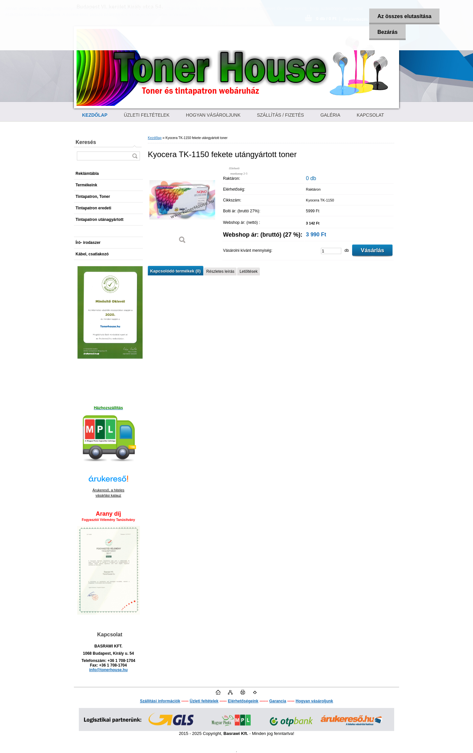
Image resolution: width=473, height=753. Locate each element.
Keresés (86, 142)
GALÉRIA (330, 115)
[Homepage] (95, 115)
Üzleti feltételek (204, 701)
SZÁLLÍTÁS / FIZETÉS (280, 115)
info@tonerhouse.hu (108, 670)
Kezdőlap (155, 138)
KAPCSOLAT (370, 115)
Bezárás (387, 32)
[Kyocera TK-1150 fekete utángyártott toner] (182, 207)
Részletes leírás (220, 271)
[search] (134, 156)
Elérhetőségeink (243, 701)
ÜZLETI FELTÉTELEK (146, 115)
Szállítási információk (160, 701)
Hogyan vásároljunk (314, 701)
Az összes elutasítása (404, 16)
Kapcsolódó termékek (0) (175, 271)
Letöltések (248, 271)
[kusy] (331, 251)
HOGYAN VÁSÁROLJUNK (213, 115)
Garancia (277, 701)
